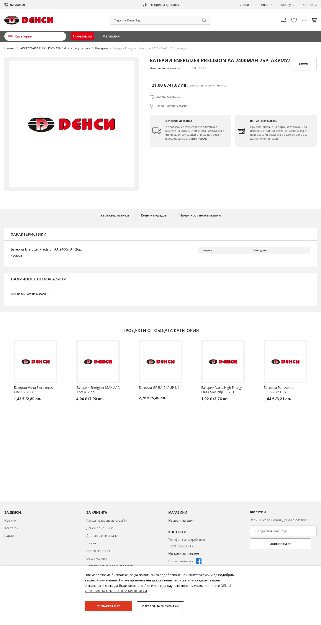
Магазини (111, 36)
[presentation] (283, 560)
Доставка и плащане (102, 535)
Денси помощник (99, 528)
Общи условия (97, 558)
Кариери (11, 535)
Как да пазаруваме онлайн (106, 520)
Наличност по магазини (172, 106)
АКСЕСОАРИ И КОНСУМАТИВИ (43, 48)
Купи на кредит (154, 215)
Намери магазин (181, 520)
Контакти (310, 5)
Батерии (102, 48)
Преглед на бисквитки (160, 606)
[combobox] (160, 20)
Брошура (287, 5)
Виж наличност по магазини (30, 294)
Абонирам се (267, 544)
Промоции (82, 36)
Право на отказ (98, 551)
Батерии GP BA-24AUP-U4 (159, 387)
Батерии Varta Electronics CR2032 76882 (33, 389)
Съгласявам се (108, 606)
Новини (266, 5)
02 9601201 (18, 5)
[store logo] (28, 20)
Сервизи (246, 5)
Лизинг (91, 543)
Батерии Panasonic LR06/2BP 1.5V (278, 389)
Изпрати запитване (183, 553)
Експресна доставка (164, 5)
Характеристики (114, 215)
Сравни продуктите (283, 20)
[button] (304, 20)
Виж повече (199, 138)
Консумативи (81, 48)
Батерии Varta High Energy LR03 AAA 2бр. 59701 (221, 389)
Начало (10, 48)
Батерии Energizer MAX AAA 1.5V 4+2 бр (98, 389)
